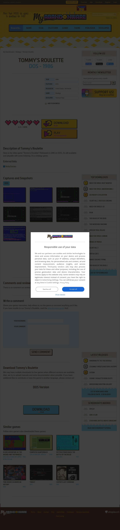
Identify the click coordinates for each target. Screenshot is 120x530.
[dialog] (60, 265)
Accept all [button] (73, 289)
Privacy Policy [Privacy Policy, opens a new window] (65, 282)
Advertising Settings (50, 280)
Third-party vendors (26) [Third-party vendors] (58, 267)
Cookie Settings (52, 282)
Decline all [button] (46, 289)
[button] (60, 294)
